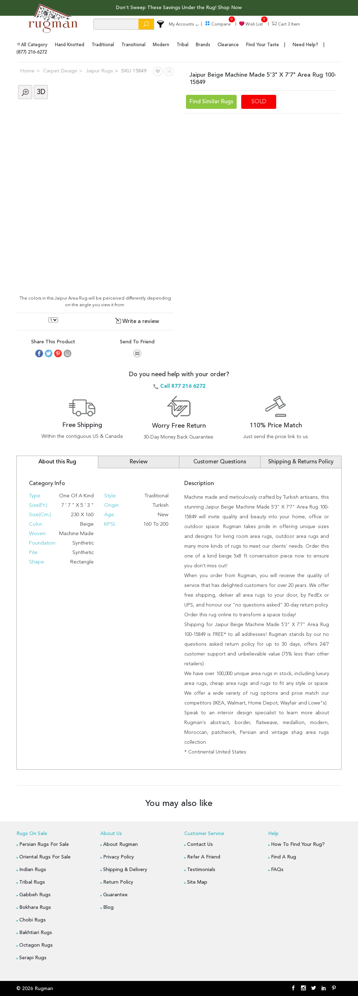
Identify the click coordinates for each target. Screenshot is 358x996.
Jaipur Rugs (99, 70)
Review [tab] (139, 461)
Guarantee (115, 894)
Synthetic (83, 542)
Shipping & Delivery (125, 869)
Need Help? (305, 44)
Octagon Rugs (36, 944)
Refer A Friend (203, 856)
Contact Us (200, 843)
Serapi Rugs (32, 957)
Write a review (137, 321)
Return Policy (118, 881)
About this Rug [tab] (57, 461)
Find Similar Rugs (211, 101)
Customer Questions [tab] (219, 461)
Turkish (160, 504)
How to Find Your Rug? (298, 843)
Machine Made (76, 533)
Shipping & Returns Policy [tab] (301, 461)
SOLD (258, 101)
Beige (87, 523)
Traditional (156, 495)
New (163, 514)
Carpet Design (60, 70)
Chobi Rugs (32, 919)
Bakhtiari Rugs (35, 932)
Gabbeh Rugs (35, 894)
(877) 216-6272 (31, 51)
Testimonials (201, 869)
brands (203, 44)
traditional (103, 44)
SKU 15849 (133, 70)
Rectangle (82, 561)
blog (108, 906)
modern (161, 44)
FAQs (277, 869)
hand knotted (69, 44)
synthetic (83, 552)
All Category (32, 44)
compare (217, 24)
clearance (228, 44)
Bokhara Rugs (35, 906)
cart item (286, 24)
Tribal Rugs (32, 881)
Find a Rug (283, 856)
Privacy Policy (118, 856)
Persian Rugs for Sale (44, 843)
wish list (251, 24)
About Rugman (120, 843)
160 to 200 (156, 523)
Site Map (197, 881)
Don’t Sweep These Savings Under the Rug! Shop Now (179, 7)
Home (27, 70)
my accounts (181, 24)
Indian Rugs (32, 869)
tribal (182, 44)
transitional (133, 44)
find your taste (262, 44)
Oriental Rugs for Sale (45, 856)
